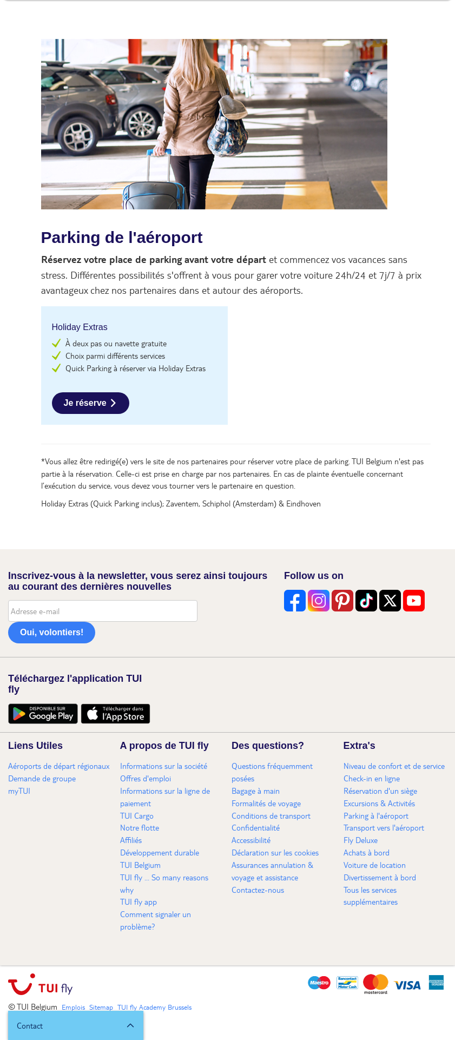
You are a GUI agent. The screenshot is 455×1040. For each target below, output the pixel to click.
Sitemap (101, 1007)
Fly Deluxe (361, 840)
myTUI (19, 790)
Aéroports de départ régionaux (58, 766)
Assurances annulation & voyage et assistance (272, 871)
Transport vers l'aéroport (384, 827)
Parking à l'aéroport (376, 815)
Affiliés (131, 840)
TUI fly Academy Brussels (154, 1007)
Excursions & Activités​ (379, 803)
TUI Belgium (140, 865)
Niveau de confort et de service (394, 766)
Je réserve (85, 402)
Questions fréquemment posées (272, 772)
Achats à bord (367, 852)
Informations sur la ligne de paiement (165, 797)
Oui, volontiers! (51, 632)
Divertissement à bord (380, 877)
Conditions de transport (271, 815)
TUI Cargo (137, 815)
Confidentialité (256, 827)
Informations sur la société (163, 766)
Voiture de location (375, 865)
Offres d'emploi (145, 778)
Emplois (73, 1007)
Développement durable (159, 852)
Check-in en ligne (372, 778)
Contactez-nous (258, 889)
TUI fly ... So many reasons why (164, 883)
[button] (75, 1025)
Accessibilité (251, 840)
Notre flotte (139, 827)
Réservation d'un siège (380, 790)
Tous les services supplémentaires (371, 896)
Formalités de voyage (266, 803)
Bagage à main (256, 790)
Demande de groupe (42, 778)
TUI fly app (138, 901)
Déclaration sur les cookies (275, 852)
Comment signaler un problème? (155, 920)
